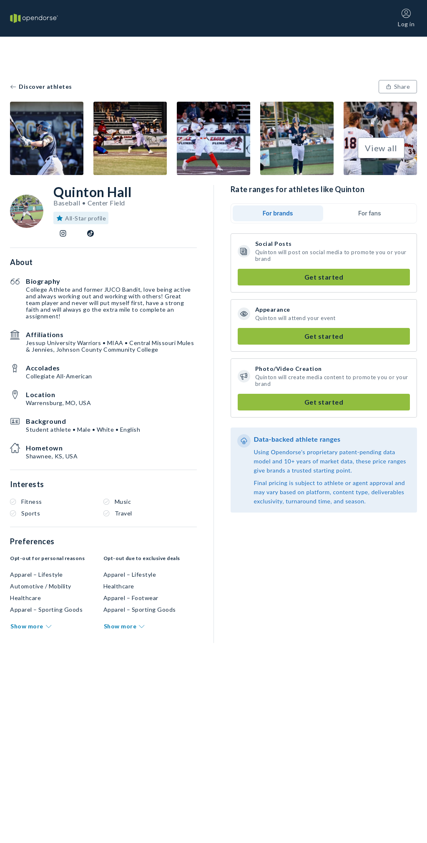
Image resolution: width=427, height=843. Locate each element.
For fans (369, 213)
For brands (278, 213)
